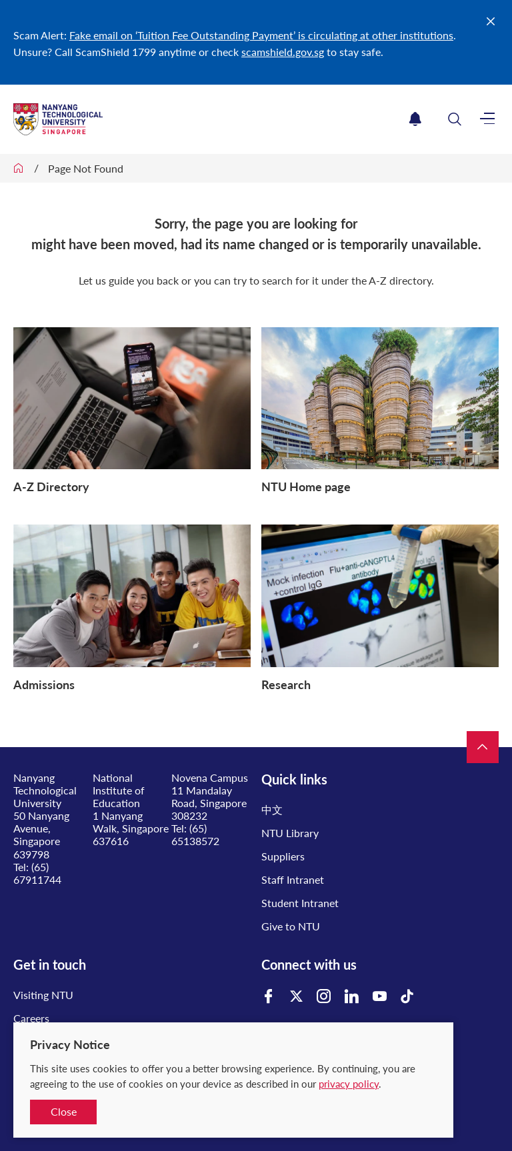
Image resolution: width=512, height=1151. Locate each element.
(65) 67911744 (37, 873)
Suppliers (283, 856)
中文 (272, 809)
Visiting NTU (43, 994)
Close (64, 1111)
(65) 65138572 (195, 834)
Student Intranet (300, 902)
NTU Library (290, 832)
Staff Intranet (292, 879)
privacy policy (349, 1084)
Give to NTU (290, 926)
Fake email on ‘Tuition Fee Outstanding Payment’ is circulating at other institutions (261, 35)
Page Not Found (85, 168)
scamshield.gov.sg (282, 51)
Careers (31, 1018)
